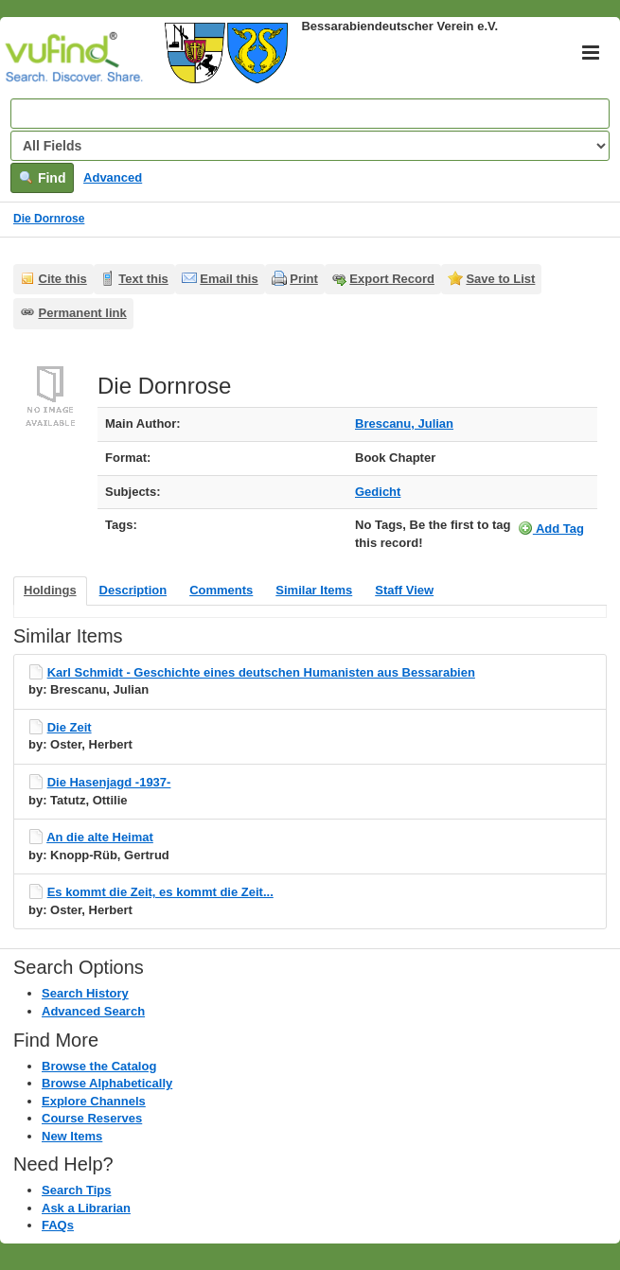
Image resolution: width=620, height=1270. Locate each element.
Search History (85, 993)
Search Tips (76, 1190)
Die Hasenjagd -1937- (109, 782)
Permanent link (83, 313)
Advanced (112, 177)
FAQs (58, 1225)
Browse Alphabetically (107, 1083)
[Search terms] (310, 113)
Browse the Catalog (99, 1066)
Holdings (50, 590)
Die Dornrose (48, 218)
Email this (228, 279)
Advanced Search (93, 1011)
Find (42, 177)
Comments (221, 590)
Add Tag (551, 528)
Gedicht (377, 492)
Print (304, 279)
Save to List (500, 279)
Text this (143, 279)
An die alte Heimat (99, 837)
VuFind (40, 54)
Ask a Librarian (86, 1208)
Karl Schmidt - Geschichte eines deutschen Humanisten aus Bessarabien (261, 672)
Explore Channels (94, 1101)
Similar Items (313, 590)
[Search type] (310, 146)
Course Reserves (92, 1118)
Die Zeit (69, 727)
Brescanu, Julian (404, 423)
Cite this (63, 279)
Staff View (404, 590)
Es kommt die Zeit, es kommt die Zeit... (160, 892)
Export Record (391, 279)
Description (133, 590)
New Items (72, 1136)
